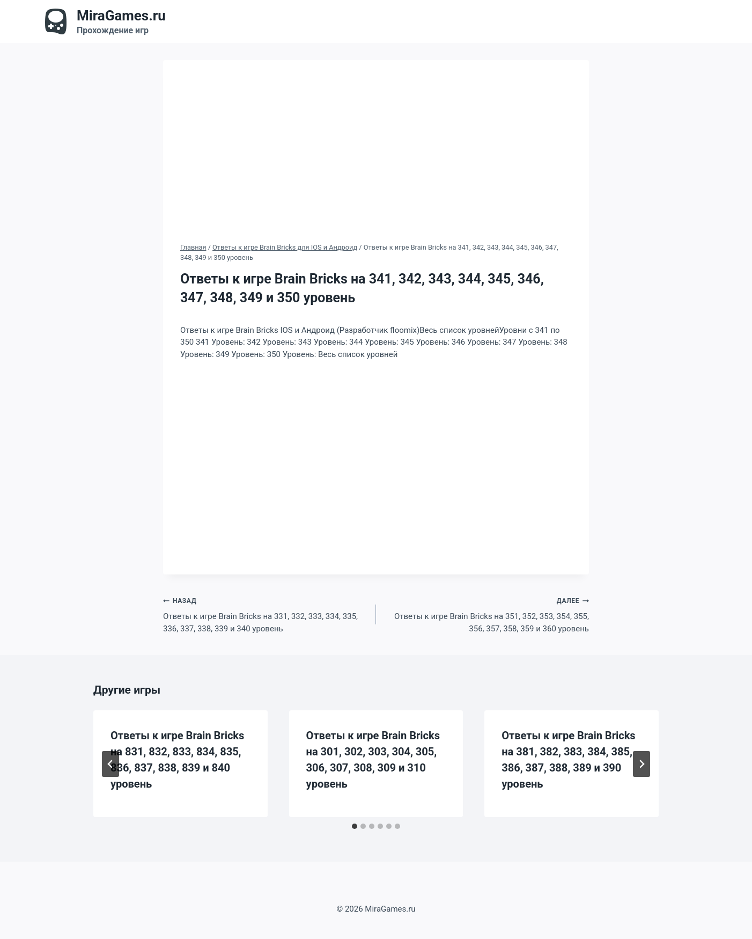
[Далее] (641, 764)
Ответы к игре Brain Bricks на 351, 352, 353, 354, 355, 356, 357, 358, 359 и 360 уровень (486, 614)
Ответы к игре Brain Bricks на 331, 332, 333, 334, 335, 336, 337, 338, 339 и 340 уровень (265, 614)
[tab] (354, 826)
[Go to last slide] (110, 764)
